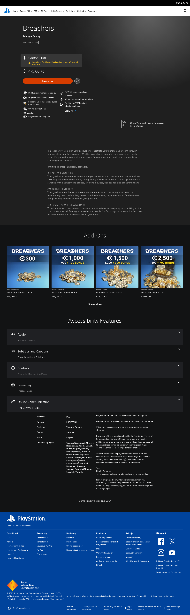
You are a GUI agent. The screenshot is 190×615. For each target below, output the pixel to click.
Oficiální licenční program (137, 561)
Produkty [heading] (42, 533)
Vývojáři (129, 556)
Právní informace (71, 608)
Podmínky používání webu (113, 608)
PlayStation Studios (15, 545)
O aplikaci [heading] (12, 533)
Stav (98, 548)
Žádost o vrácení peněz (106, 561)
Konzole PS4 (42, 541)
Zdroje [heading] (129, 533)
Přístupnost (71, 541)
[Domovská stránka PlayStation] (7, 11)
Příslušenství (56, 11)
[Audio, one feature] (95, 337)
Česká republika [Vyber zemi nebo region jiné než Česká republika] (19, 608)
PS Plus (44, 11)
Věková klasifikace (134, 548)
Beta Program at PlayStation (168, 572)
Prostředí (70, 537)
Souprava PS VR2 (44, 545)
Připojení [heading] (161, 533)
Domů (9, 525)
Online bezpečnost (74, 545)
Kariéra (10, 541)
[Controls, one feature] (95, 370)
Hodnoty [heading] (71, 533)
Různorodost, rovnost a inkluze (80, 549)
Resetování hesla (104, 556)
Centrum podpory (104, 537)
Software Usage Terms (173, 608)
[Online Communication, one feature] (95, 404)
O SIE (9, 537)
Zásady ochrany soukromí (89, 608)
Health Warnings (103, 471)
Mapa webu (129, 608)
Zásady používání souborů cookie (149, 608)
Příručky (99, 565)
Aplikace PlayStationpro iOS (168, 561)
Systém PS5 (25, 11)
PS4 (35, 11)
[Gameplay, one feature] (95, 387)
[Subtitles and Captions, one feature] (95, 354)
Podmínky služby (133, 537)
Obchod (80, 11)
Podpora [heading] (101, 533)
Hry (14, 11)
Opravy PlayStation (104, 552)
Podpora (91, 11)
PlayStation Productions (17, 549)
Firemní (10, 554)
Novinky (69, 11)
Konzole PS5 (42, 537)
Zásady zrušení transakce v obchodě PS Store (138, 543)
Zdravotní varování (134, 552)
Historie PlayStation (15, 558)
